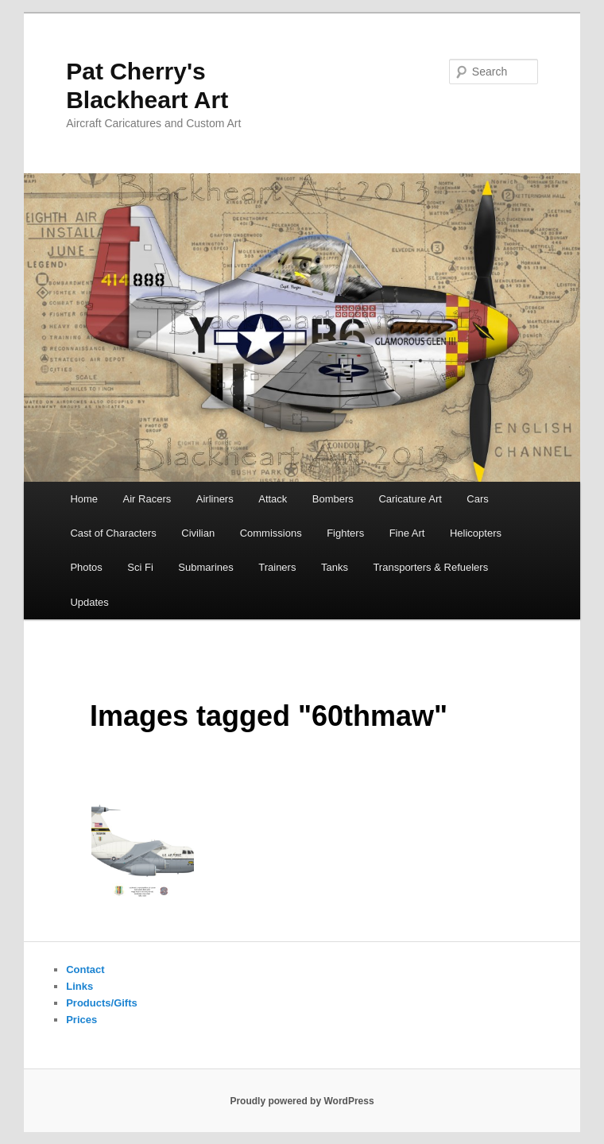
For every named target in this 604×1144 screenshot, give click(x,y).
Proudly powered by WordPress (302, 1101)
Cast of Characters (113, 533)
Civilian (198, 533)
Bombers (333, 499)
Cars (477, 499)
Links (79, 986)
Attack (272, 499)
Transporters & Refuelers (430, 567)
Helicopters (475, 533)
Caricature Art (409, 499)
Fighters (345, 533)
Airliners (215, 499)
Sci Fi (140, 567)
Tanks (334, 567)
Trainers (277, 567)
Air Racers (147, 499)
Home (84, 499)
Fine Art (407, 533)
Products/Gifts (101, 1003)
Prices (81, 1020)
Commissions (271, 533)
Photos (86, 567)
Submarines (205, 567)
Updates (89, 602)
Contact (85, 969)
